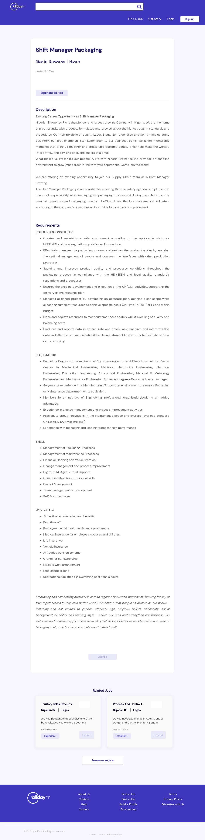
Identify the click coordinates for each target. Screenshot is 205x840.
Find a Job (135, 19)
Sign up (189, 19)
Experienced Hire (51, 93)
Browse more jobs (103, 760)
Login (171, 19)
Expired (102, 656)
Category (154, 19)
